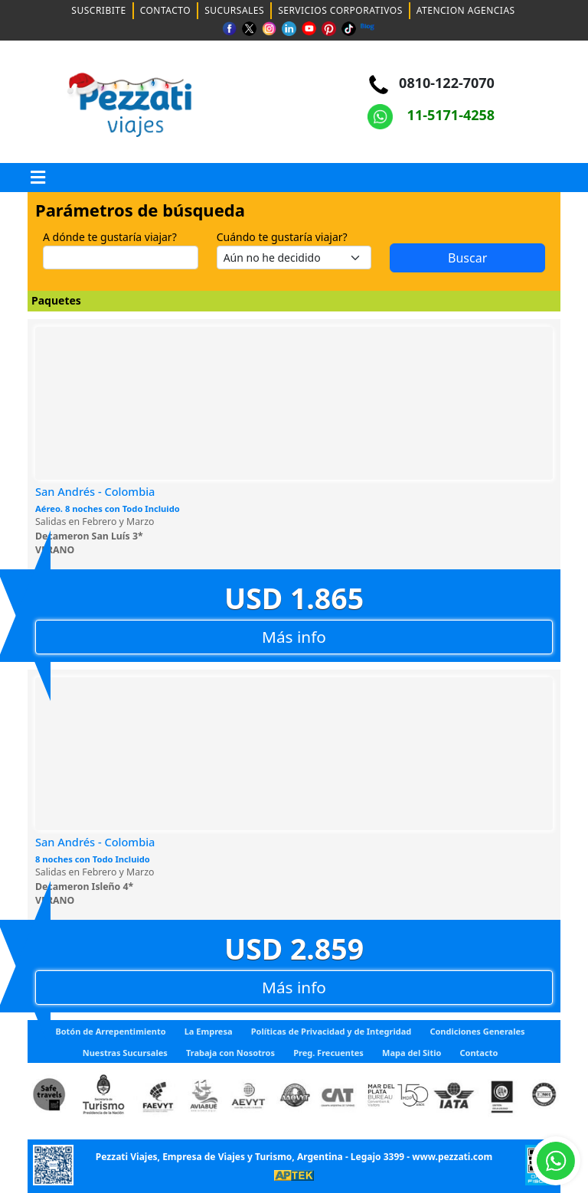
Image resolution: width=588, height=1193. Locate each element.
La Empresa (209, 1031)
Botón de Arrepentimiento (110, 1031)
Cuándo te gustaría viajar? (282, 237)
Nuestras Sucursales (125, 1052)
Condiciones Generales (477, 1031)
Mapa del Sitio (411, 1052)
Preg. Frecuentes (328, 1052)
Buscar (467, 257)
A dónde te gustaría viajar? (110, 237)
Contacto (479, 1052)
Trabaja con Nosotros (230, 1052)
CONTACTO (165, 10)
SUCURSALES (234, 10)
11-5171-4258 (431, 115)
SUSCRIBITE (98, 10)
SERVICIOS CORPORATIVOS (340, 10)
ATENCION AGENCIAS (465, 10)
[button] (38, 177)
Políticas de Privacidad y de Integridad (331, 1031)
